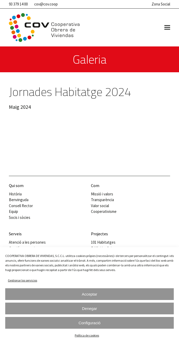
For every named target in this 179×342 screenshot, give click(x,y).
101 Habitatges (103, 242)
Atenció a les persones (27, 242)
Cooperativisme (104, 211)
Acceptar (89, 294)
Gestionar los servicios (22, 280)
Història (15, 193)
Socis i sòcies (19, 217)
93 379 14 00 (18, 4)
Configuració (89, 323)
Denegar (89, 308)
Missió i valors (102, 193)
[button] (167, 27)
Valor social (100, 205)
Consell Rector (21, 205)
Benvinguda (18, 199)
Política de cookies (87, 335)
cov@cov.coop (46, 4)
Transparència (102, 199)
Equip (13, 211)
